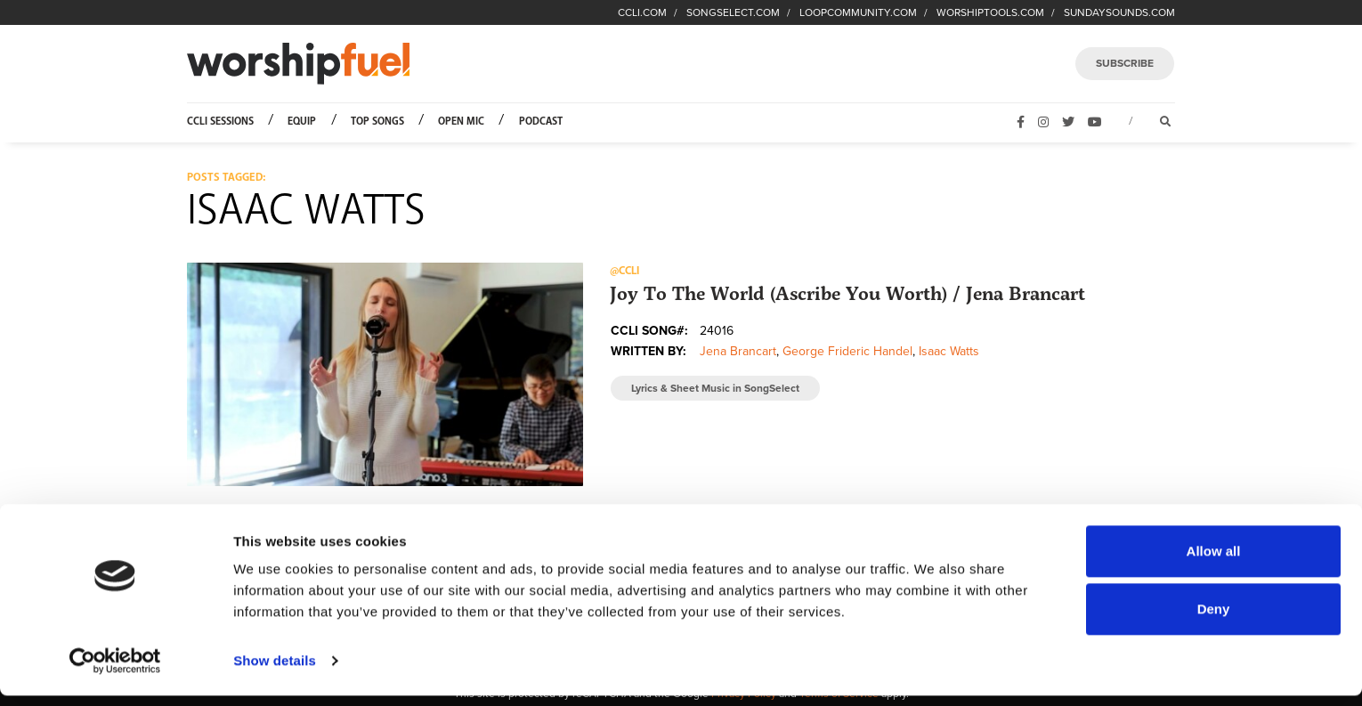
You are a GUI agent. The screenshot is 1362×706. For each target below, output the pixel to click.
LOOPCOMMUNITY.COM (858, 12)
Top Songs (377, 121)
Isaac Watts (949, 351)
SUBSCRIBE (1125, 63)
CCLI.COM (642, 12)
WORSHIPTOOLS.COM (990, 12)
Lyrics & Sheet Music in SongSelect (715, 388)
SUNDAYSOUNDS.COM (1119, 12)
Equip (302, 121)
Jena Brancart (738, 351)
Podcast (541, 121)
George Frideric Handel (847, 351)
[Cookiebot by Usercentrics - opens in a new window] (115, 671)
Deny (1213, 619)
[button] (385, 374)
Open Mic (461, 121)
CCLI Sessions (220, 121)
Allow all (1214, 561)
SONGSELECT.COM (733, 12)
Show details (274, 670)
